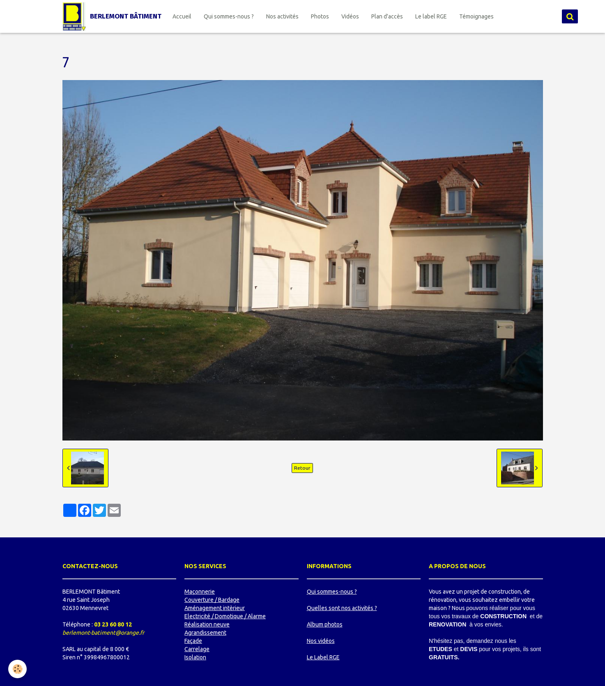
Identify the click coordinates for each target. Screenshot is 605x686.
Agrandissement (205, 632)
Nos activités (282, 16)
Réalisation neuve (207, 624)
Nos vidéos (321, 641)
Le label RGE (431, 16)
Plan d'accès (387, 16)
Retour (302, 467)
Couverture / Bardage (211, 600)
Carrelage (196, 649)
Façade (193, 641)
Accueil (182, 16)
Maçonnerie (199, 591)
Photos (320, 16)
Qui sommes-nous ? (229, 16)
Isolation (195, 657)
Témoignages (476, 16)
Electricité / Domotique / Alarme (225, 616)
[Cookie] (17, 669)
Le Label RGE (323, 657)
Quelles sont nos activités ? (342, 608)
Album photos (325, 624)
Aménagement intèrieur (214, 608)
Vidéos (350, 16)
